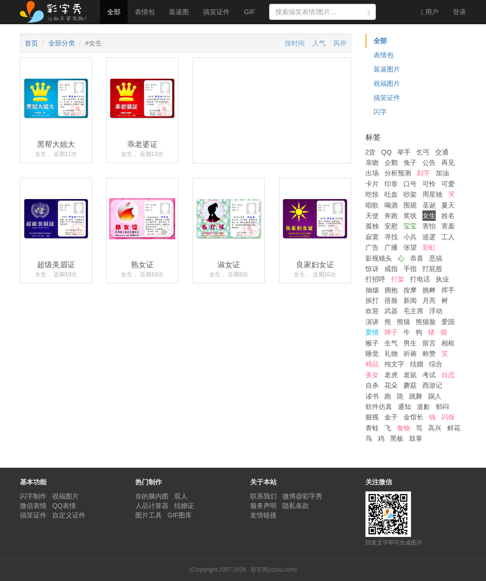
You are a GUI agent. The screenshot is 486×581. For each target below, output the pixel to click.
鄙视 (372, 417)
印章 (391, 184)
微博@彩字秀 (302, 496)
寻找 (391, 237)
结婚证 (184, 505)
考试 (429, 375)
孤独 (372, 226)
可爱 (448, 184)
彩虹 (429, 247)
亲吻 (372, 162)
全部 (114, 12)
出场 (372, 173)
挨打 (372, 300)
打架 (397, 279)
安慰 (391, 226)
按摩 (410, 290)
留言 (429, 343)
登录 (459, 12)
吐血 (391, 194)
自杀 (372, 385)
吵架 (410, 194)
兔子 (410, 162)
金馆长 (413, 417)
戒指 (391, 268)
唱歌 (372, 205)
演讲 (372, 322)
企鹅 (391, 162)
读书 (372, 396)
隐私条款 (295, 505)
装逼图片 (387, 69)
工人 (448, 237)
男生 (410, 343)
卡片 (372, 184)
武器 (391, 311)
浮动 (435, 311)
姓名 (448, 215)
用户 (430, 12)
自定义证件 (68, 515)
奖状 (410, 215)
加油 (442, 173)
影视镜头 (378, 258)
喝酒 (391, 205)
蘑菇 (410, 385)
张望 (410, 247)
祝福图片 (387, 83)
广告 (372, 247)
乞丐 (423, 152)
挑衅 (429, 290)
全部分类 (61, 43)
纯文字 (394, 364)
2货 (370, 152)
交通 (442, 152)
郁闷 (442, 406)
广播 (391, 247)
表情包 (145, 12)
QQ (386, 152)
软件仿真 (378, 406)
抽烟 (372, 290)
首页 (31, 43)
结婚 (416, 364)
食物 (403, 428)
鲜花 (453, 428)
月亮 (429, 300)
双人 (180, 496)
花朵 (391, 385)
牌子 (391, 332)
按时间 (295, 43)
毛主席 (413, 311)
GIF (249, 12)
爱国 (448, 322)
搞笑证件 (216, 12)
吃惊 (372, 194)
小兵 (410, 237)
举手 (404, 152)
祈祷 (410, 353)
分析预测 (397, 173)
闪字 (380, 112)
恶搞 (435, 258)
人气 (319, 43)
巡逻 (429, 237)
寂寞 (372, 237)
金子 (391, 417)
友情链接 (263, 515)
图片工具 (148, 515)
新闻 (410, 300)
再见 (448, 162)
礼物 (391, 353)
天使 (372, 215)
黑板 (396, 438)
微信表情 (33, 505)
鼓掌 (415, 438)
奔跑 (391, 215)
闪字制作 (33, 496)
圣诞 (429, 205)
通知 (404, 406)
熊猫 (403, 322)
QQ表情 (64, 505)
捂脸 (391, 300)
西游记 (432, 385)
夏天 (448, 205)
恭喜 (416, 258)
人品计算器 (151, 505)
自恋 (448, 375)
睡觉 (372, 353)
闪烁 (448, 417)
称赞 (429, 353)
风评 (339, 43)
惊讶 (372, 268)
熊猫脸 (426, 322)
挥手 (448, 290)
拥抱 (391, 290)
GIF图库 (180, 515)
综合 (435, 364)
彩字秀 (56, 12)
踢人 (434, 396)
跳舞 (415, 396)
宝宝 (410, 226)
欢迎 (372, 311)
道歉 (423, 406)
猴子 (372, 343)
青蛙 (372, 428)
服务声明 (263, 505)
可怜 (429, 184)
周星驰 (432, 194)
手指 (410, 268)
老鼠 (410, 375)
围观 (410, 205)
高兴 (434, 428)
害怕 (429, 226)
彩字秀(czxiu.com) (274, 569)
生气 (391, 343)
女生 (429, 215)
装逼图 (179, 12)
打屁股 (432, 268)
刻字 (423, 173)
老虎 (391, 375)
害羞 (448, 226)
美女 (372, 375)
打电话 (420, 279)
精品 (372, 364)
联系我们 (263, 496)
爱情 (372, 332)
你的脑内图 (151, 496)
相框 (448, 343)
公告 (429, 162)
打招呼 (375, 279)
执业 (442, 279)
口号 (410, 184)
